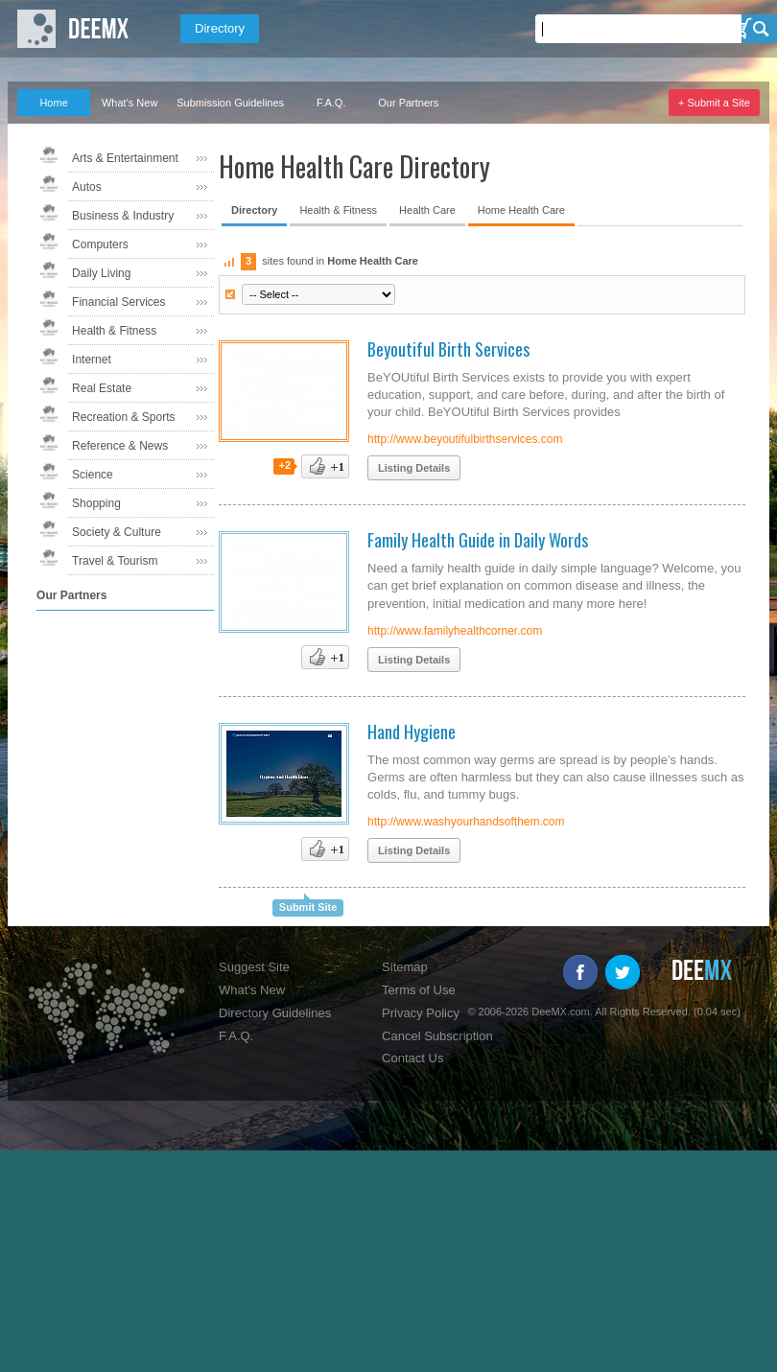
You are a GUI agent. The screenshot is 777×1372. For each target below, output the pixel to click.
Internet (91, 359)
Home (53, 102)
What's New (129, 102)
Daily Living (101, 273)
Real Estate (101, 388)
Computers (100, 244)
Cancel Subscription (437, 1036)
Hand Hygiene (411, 731)
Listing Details (414, 468)
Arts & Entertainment (125, 158)
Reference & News (120, 446)
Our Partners (408, 102)
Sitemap (405, 967)
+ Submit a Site (714, 102)
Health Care (427, 210)
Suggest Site (254, 967)
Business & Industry (123, 215)
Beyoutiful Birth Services (448, 349)
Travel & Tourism (114, 561)
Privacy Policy (420, 1013)
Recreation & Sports (123, 417)
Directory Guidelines (275, 1013)
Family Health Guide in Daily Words (477, 539)
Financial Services (118, 302)
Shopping (96, 503)
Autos (87, 187)
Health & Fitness (114, 330)
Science (92, 474)
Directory (220, 28)
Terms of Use (419, 990)
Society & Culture (116, 532)
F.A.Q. (331, 102)
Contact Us (412, 1058)
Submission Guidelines (230, 102)
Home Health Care (521, 210)
